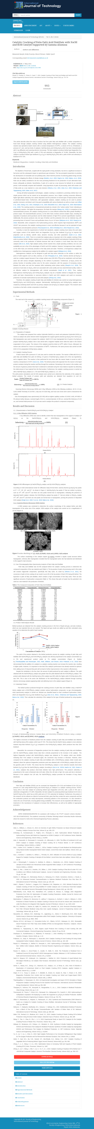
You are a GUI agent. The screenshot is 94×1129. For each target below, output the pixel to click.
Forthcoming (68, 25)
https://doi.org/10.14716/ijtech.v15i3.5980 (29, 67)
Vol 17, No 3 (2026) (18, 22)
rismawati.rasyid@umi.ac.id (37, 58)
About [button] (48, 25)
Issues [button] (57, 25)
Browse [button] (17, 25)
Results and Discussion (24, 1094)
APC (41, 25)
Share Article (47, 1068)
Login (28, 30)
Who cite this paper (47, 1062)
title (16, 15)
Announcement (30, 25)
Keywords (15, 159)
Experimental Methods (24, 1090)
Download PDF (47, 1056)
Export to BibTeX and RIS (21, 82)
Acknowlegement (22, 1101)
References (20, 1105)
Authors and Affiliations (31, 49)
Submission (18, 30)
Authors (16, 49)
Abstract (19, 1082)
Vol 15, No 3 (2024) (30, 65)
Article (19, 1078)
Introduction (21, 1086)
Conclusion (20, 1097)
